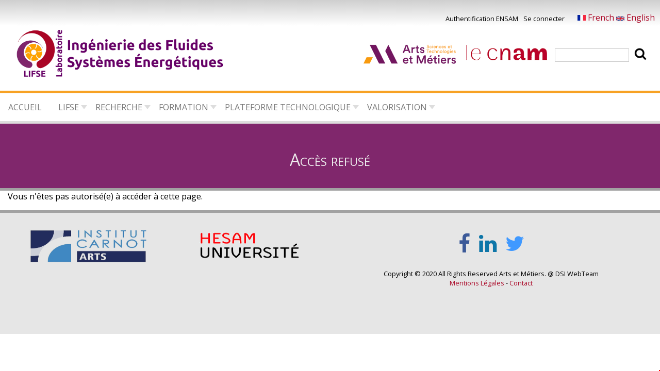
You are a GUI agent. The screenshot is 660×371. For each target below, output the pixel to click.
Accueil (25, 107)
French (597, 17)
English (635, 17)
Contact (521, 283)
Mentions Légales (477, 283)
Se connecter (544, 18)
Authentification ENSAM (482, 18)
